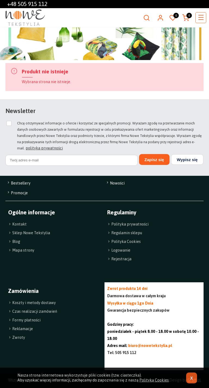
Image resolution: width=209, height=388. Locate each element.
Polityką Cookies (154, 380)
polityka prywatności (44, 148)
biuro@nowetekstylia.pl (150, 345)
